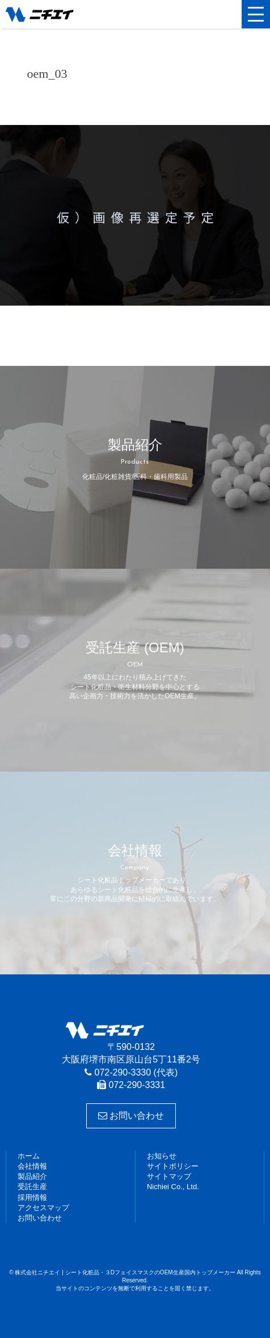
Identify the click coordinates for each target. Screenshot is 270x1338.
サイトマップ (169, 1176)
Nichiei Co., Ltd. (173, 1186)
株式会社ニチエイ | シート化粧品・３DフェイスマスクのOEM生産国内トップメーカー (59, 14)
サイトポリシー (173, 1166)
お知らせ (161, 1156)
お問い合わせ (131, 1115)
